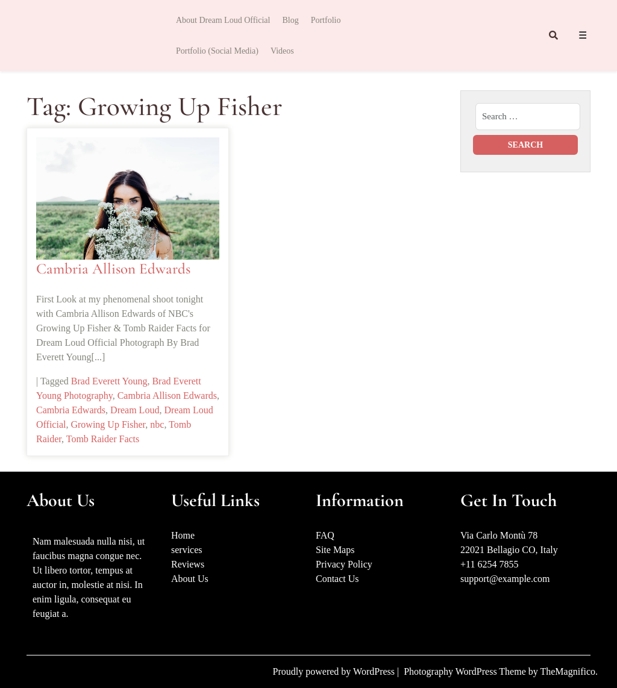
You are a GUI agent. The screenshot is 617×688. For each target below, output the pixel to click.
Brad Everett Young (109, 381)
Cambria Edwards (70, 410)
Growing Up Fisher (107, 424)
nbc (157, 424)
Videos (282, 50)
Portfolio (326, 20)
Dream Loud (134, 410)
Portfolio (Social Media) (217, 50)
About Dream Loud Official (223, 20)
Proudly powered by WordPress (335, 671)
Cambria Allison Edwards (113, 269)
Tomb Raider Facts (103, 439)
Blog (290, 20)
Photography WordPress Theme (466, 671)
